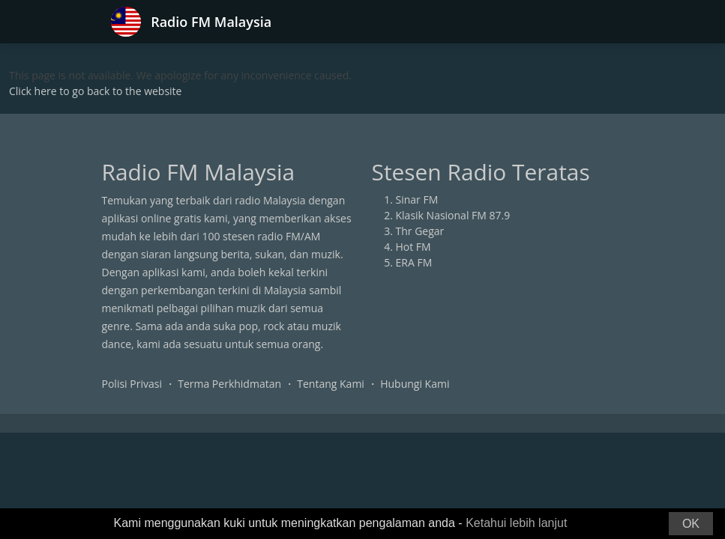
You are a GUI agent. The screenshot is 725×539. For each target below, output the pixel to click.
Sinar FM (417, 199)
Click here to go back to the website (95, 91)
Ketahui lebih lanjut (516, 523)
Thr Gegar (420, 231)
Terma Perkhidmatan (229, 384)
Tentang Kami (330, 384)
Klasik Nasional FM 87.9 (453, 215)
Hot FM (413, 247)
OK (691, 523)
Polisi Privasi (132, 384)
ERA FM (414, 262)
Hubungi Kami (414, 384)
